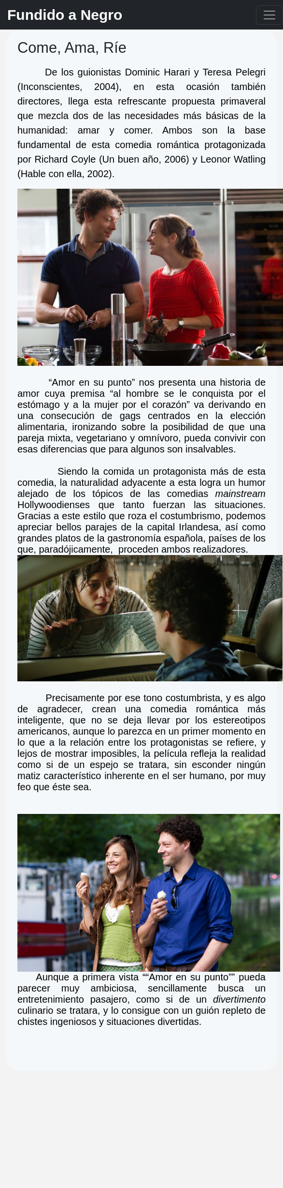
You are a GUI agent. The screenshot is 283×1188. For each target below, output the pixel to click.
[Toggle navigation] (269, 15)
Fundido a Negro (64, 15)
